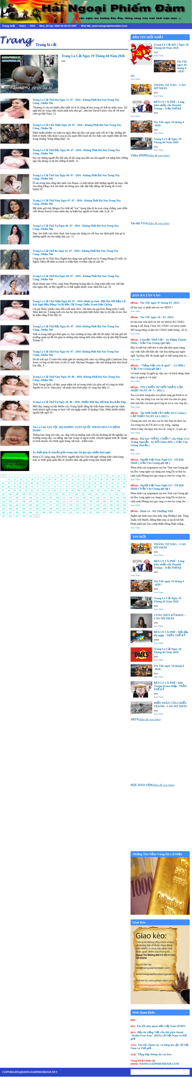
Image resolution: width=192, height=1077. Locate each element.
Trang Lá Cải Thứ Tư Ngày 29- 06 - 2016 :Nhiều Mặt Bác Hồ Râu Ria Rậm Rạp (79, 402)
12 (73, 476)
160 (104, 501)
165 (10, 505)
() (150, 155)
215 (90, 512)
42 (124, 479)
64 (124, 483)
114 (50, 494)
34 (78, 479)
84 (112, 487)
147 (17, 501)
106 (118, 490)
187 (30, 509)
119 (83, 494)
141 (104, 498)
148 (23, 501)
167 (23, 505)
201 (124, 509)
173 (64, 505)
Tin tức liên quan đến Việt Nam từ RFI (158, 1026)
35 (84, 479)
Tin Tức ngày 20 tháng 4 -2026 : (182, 66)
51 (49, 483)
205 (23, 512)
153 (57, 501)
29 (49, 479)
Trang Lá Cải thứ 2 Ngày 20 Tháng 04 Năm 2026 (171, 46)
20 (119, 476)
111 (30, 494)
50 (43, 483)
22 (9, 479)
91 (26, 490)
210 (57, 512)
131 (37, 498)
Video (22, 25)
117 (70, 494)
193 (70, 509)
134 (57, 498)
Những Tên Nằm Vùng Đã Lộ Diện (157, 854)
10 (61, 476)
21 (124, 476)
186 (23, 509)
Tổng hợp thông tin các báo (151, 1054)
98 (66, 490)
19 (113, 476)
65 (3, 487)
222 (10, 516)
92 (32, 490)
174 (70, 505)
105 (112, 490)
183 (3, 509)
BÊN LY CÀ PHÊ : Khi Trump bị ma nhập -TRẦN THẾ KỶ (170, 686)
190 (50, 509)
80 (89, 487)
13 (78, 476)
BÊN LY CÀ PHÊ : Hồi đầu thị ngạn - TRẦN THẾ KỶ (171, 633)
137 (77, 498)
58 (89, 483)
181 (117, 505)
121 (96, 494)
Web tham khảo (143, 1012)
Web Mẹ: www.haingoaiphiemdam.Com (104, 25)
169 (37, 505)
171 (50, 505)
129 (23, 498)
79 (84, 487)
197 (97, 509)
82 (101, 487)
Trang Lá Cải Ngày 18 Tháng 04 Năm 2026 (167, 650)
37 (96, 479)
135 (64, 498)
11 (67, 476)
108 (10, 494)
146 (10, 501)
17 (101, 476)
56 (78, 483)
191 (57, 509)
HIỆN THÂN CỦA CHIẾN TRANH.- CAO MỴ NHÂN (170, 704)
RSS (32, 25)
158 (90, 501)
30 (55, 479)
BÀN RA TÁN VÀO (146, 295)
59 (95, 483)
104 (105, 490)
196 (90, 509)
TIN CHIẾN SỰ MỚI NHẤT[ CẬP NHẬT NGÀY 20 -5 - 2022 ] (157, 389)
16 (96, 476)
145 (3, 501)
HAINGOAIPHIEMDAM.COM (155, 1062)
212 (70, 512)
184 (10, 509)
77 (72, 487)
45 (15, 483)
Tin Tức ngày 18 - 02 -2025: (152, 317)
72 (43, 487)
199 (111, 509)
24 (21, 479)
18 (107, 476)
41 (119, 479)
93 (38, 490)
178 (97, 505)
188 (37, 509)
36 (90, 479)
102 (91, 490)
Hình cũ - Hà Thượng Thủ (152, 511)
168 (30, 505)
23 (15, 479)
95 (49, 490)
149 (30, 501)
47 (26, 483)
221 (3, 516)
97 (61, 490)
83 (107, 487)
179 (104, 505)
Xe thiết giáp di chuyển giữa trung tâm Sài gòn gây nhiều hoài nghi (71, 452)
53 (61, 483)
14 (84, 476)
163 (124, 501)
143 (117, 498)
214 (84, 512)
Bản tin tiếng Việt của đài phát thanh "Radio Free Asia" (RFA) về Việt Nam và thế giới (158, 1035)
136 (70, 498)
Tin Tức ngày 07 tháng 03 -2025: (155, 302)
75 (61, 487)
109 (17, 494)
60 (101, 483)
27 (38, 479)
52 (55, 483)
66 (9, 487)
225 (30, 516)
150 (37, 501)
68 (20, 487)
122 (103, 494)
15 (90, 476)
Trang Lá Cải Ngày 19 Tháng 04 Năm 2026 (93, 56)
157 (84, 501)
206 (30, 512)
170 (43, 505)
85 (118, 487)
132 (43, 498)
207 (37, 512)
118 (76, 494)
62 (112, 483)
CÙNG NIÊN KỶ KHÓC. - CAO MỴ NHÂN (170, 617)
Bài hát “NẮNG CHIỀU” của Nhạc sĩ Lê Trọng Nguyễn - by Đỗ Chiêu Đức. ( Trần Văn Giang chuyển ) (160, 442)
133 (50, 498)
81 (95, 487)
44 (9, 483)
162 (117, 501)
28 (44, 479)
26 (32, 479)
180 (111, 505)
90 (20, 490)
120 (89, 494)
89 (15, 490)
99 (72, 490)
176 (84, 505)
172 (57, 505)
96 (55, 490)
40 (113, 479)
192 (64, 509)
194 (77, 509)
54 (66, 483)
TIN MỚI (139, 537)
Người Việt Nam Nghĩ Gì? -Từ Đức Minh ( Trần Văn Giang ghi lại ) (157, 461)
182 (124, 505)
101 (85, 490)
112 (36, 494)
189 (43, 509)
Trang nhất (8, 25)
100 (78, 490)
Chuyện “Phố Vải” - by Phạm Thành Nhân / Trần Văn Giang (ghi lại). (158, 341)
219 (117, 512)
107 (3, 494)
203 (10, 512)
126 (3, 498)
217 (104, 512)
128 (17, 498)
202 (3, 512)
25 (26, 479)
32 (67, 479)
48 (32, 483)
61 (107, 483)
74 (55, 487)
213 (77, 512)
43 (3, 483)
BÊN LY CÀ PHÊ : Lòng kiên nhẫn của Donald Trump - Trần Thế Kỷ (169, 105)
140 (97, 498)
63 (118, 483)
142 (111, 498)
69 (26, 487)
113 (43, 494)
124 (116, 494)
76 (66, 487)
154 (64, 501)
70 (32, 487)
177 (90, 505)
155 (70, 501)
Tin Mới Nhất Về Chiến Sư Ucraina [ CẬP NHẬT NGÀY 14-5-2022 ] (158, 414)
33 (73, 479)
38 (101, 479)
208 (43, 512)
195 (84, 509)
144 (124, 498)
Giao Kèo (139, 922)
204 (17, 512)
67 (15, 487)
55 (72, 483)
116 (63, 494)
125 (123, 494)
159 (97, 501)
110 (23, 494)
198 (104, 509)
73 (49, 487)
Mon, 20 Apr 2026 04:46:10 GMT (58, 25)
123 (109, 494)
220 (124, 512)
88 (9, 490)
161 (111, 501)
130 (30, 498)
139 (90, 498)
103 (98, 490)
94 (43, 490)
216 (97, 512)
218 (110, 512)
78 (78, 487)
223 (17, 516)
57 (84, 483)
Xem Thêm (158, 55)
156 (77, 501)
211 (64, 512)
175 (77, 505)
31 (61, 479)
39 (107, 479)
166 (17, 505)
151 (43, 501)
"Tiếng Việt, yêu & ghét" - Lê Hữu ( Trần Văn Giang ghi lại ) (158, 367)
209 (50, 512)
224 (23, 516)
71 (38, 487)
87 (3, 490)
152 (50, 501)
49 (38, 483)
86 (124, 487)
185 (17, 509)
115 (56, 494)
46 (20, 483)
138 (84, 498)
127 (10, 498)
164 (3, 505)
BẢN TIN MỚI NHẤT (147, 37)
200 (117, 509)
